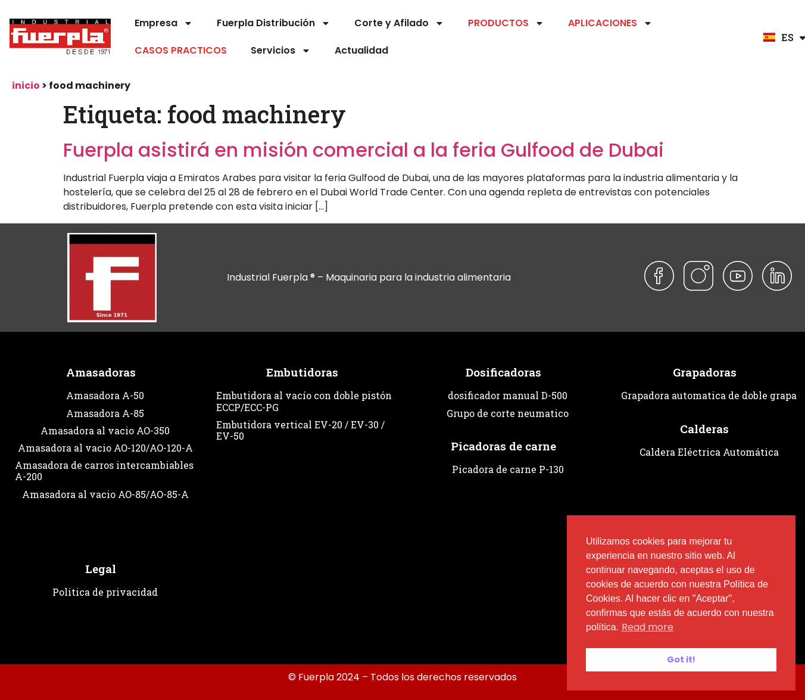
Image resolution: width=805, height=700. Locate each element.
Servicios (281, 50)
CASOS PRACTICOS (181, 50)
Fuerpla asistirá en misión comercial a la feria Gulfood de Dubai (363, 149)
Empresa (164, 23)
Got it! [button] (681, 659)
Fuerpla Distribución (273, 23)
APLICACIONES (610, 23)
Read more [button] (647, 627)
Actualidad (361, 50)
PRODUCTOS (506, 23)
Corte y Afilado (399, 23)
